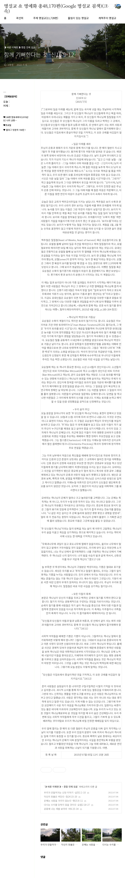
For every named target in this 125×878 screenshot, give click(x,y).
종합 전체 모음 (71, 786)
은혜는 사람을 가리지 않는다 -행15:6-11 (63, 800)
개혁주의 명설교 (107, 18)
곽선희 (19, 18)
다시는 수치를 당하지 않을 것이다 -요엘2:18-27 (67, 804)
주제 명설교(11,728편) (45, 18)
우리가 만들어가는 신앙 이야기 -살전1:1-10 (65, 792)
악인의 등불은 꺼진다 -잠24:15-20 (60, 796)
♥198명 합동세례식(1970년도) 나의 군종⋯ (15, 119)
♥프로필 (7, 125)
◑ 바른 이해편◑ (53, 786)
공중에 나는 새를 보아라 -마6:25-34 (61, 808)
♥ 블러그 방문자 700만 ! (14, 129)
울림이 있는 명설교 (78, 18)
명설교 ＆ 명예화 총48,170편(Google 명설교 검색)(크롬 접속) (61, 6)
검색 (111, 6)
